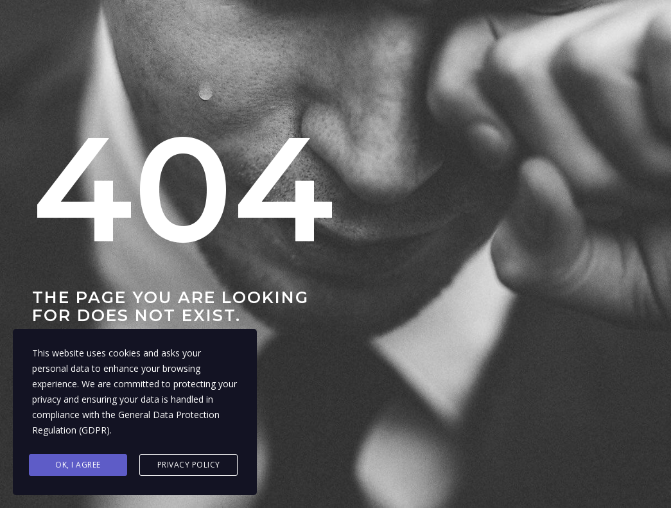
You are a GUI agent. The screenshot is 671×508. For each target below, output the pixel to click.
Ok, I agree (78, 464)
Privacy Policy (188, 464)
